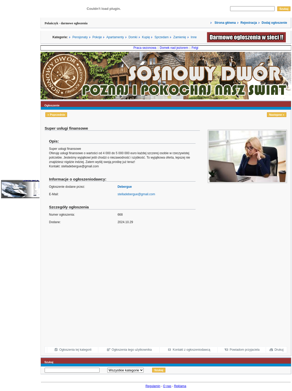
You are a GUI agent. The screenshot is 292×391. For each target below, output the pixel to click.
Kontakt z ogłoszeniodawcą (191, 349)
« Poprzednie (56, 114)
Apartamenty (115, 37)
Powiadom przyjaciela (244, 349)
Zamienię (179, 37)
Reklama (180, 386)
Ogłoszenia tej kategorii (75, 349)
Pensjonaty (80, 37)
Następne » (276, 114)
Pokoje (97, 37)
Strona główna (225, 23)
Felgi (195, 48)
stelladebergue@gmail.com (136, 194)
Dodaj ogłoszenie (274, 23)
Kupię (146, 37)
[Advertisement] (266, 264)
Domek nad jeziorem (174, 48)
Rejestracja (248, 23)
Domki (132, 37)
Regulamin (152, 386)
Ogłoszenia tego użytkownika (132, 349)
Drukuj (278, 349)
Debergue (125, 187)
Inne (194, 37)
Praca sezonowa (144, 48)
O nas (167, 386)
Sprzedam (162, 37)
